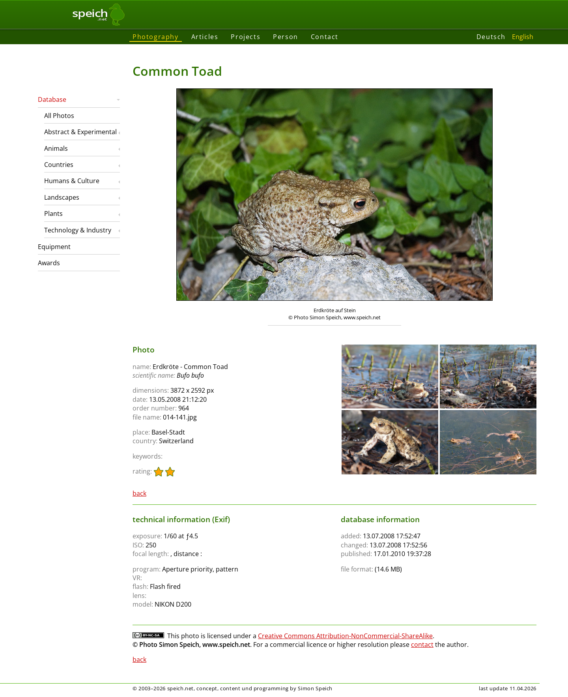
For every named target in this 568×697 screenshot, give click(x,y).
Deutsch (491, 36)
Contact (324, 36)
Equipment (54, 246)
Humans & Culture (71, 180)
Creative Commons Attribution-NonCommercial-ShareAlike (345, 635)
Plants (53, 213)
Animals (56, 148)
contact (422, 644)
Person (285, 36)
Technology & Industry (77, 230)
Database (52, 99)
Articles (205, 36)
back (139, 493)
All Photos (59, 115)
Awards (49, 263)
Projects (245, 36)
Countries (58, 164)
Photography (156, 36)
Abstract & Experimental (80, 131)
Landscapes (61, 197)
